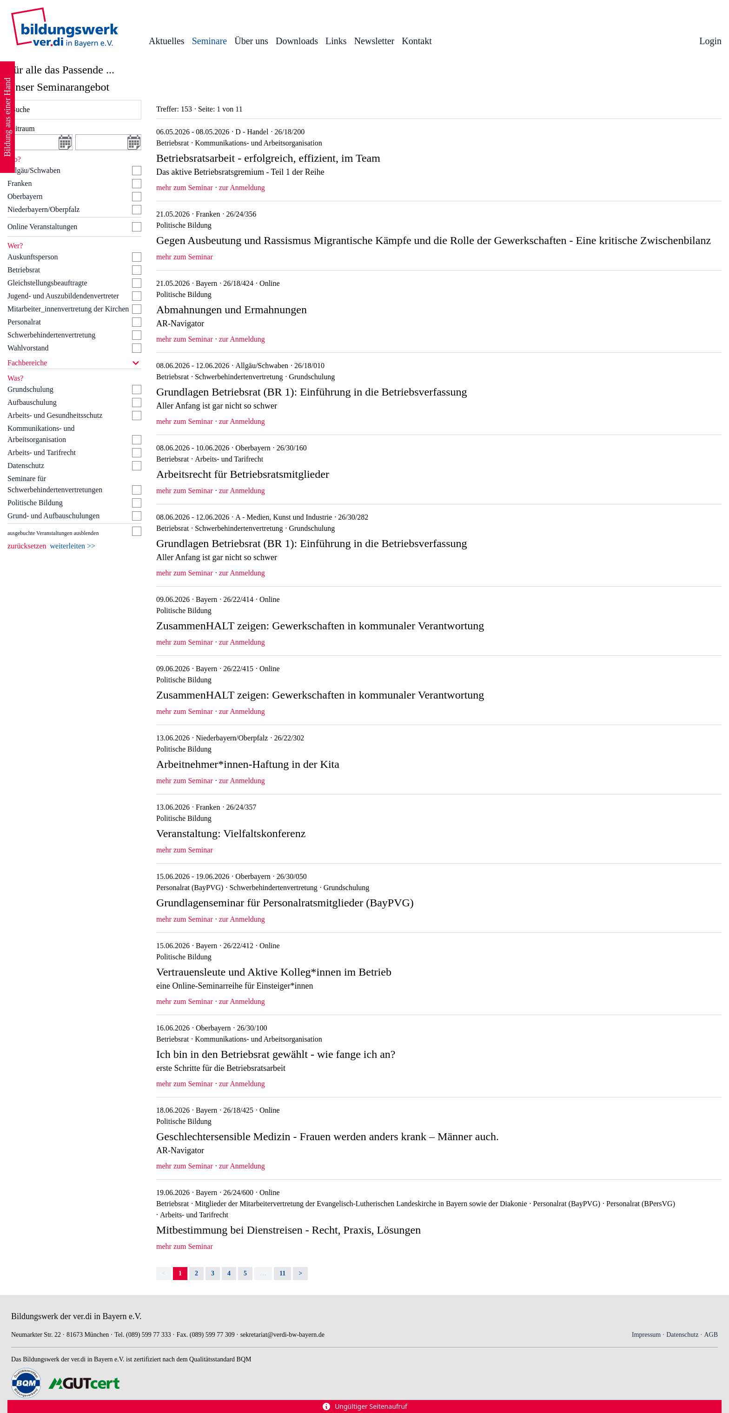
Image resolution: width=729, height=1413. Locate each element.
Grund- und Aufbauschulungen (53, 516)
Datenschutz (25, 465)
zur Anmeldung (242, 187)
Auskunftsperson (32, 257)
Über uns (251, 41)
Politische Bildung (35, 503)
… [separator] (263, 1273)
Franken (19, 183)
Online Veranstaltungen (42, 227)
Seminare (209, 41)
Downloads (297, 41)
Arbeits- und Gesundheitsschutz (54, 415)
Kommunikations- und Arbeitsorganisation (40, 433)
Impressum (646, 1334)
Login (710, 41)
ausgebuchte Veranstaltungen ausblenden (53, 533)
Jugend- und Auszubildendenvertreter (63, 296)
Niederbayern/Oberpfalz (43, 209)
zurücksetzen (26, 546)
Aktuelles (167, 41)
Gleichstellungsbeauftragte (47, 283)
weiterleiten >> (73, 546)
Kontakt (416, 41)
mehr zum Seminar (184, 187)
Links (336, 41)
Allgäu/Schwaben (33, 170)
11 (282, 1273)
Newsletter (374, 41)
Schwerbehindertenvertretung (51, 335)
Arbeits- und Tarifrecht (41, 452)
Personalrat (24, 322)
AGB (711, 1334)
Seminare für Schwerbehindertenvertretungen (54, 484)
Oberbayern (25, 196)
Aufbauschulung (32, 402)
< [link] (164, 1273)
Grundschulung (30, 389)
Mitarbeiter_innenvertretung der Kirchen (68, 309)
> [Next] (300, 1273)
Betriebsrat (23, 270)
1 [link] (180, 1273)
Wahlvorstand (27, 348)
